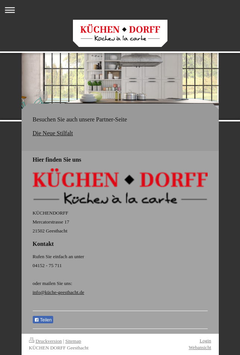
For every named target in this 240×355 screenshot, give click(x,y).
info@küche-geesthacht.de (58, 292)
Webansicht (200, 347)
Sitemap (73, 341)
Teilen (43, 320)
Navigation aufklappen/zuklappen (120, 10)
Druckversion (45, 341)
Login (205, 340)
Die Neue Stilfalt (53, 133)
